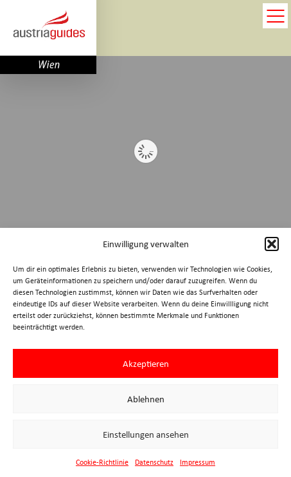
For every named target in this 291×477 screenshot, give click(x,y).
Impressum (197, 462)
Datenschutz (154, 462)
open (275, 15)
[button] (271, 244)
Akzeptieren (146, 363)
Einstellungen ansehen (146, 434)
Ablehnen (145, 399)
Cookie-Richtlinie (102, 462)
